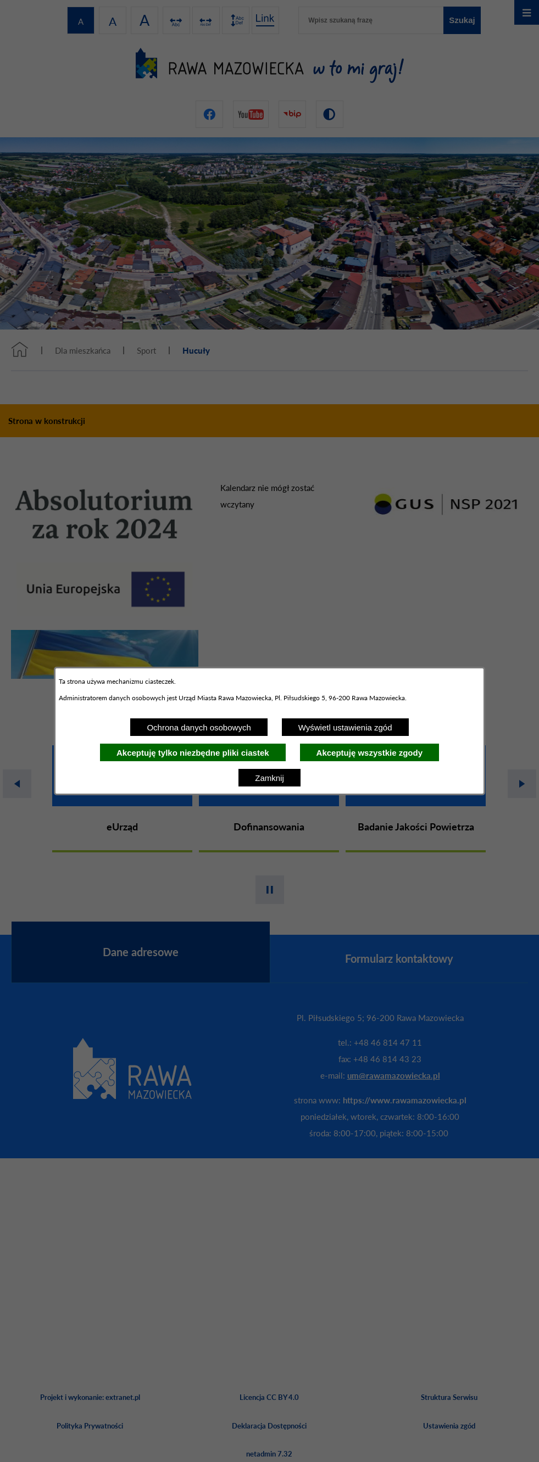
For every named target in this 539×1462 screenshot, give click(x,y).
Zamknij (269, 778)
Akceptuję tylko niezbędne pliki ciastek (192, 752)
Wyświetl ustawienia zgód (345, 727)
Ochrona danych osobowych (199, 727)
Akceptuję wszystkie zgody (369, 752)
